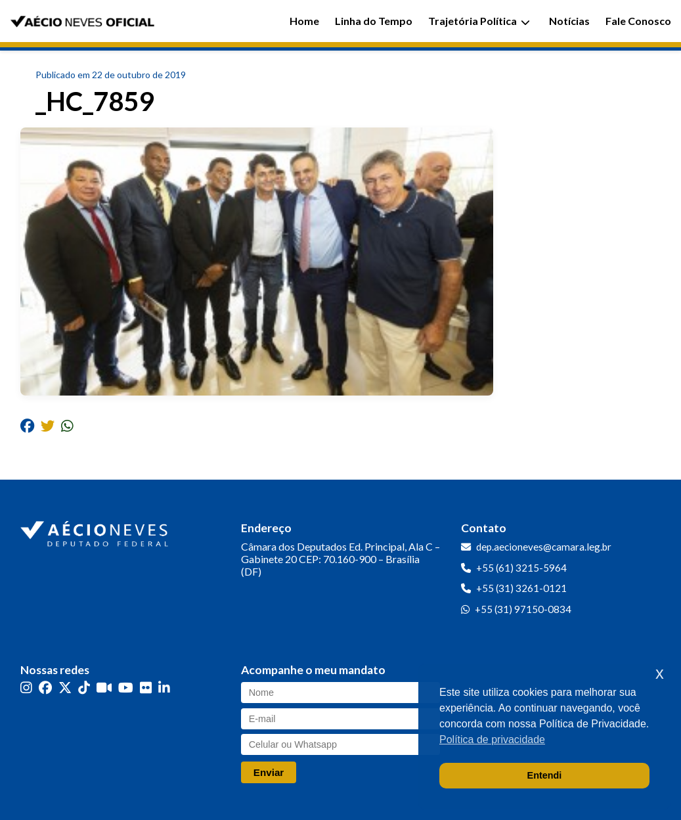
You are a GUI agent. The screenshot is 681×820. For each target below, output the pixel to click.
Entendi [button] (544, 775)
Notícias (569, 20)
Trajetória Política (479, 20)
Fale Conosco (638, 20)
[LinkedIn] (164, 688)
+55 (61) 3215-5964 (521, 568)
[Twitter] (65, 688)
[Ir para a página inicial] (95, 531)
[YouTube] (125, 688)
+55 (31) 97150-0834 (523, 609)
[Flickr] (146, 688)
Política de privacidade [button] (492, 739)
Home (304, 20)
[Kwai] (104, 688)
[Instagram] (26, 688)
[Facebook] (45, 688)
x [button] (659, 673)
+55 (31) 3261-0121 (521, 588)
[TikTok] (84, 688)
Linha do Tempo (373, 20)
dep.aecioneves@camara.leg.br (543, 547)
